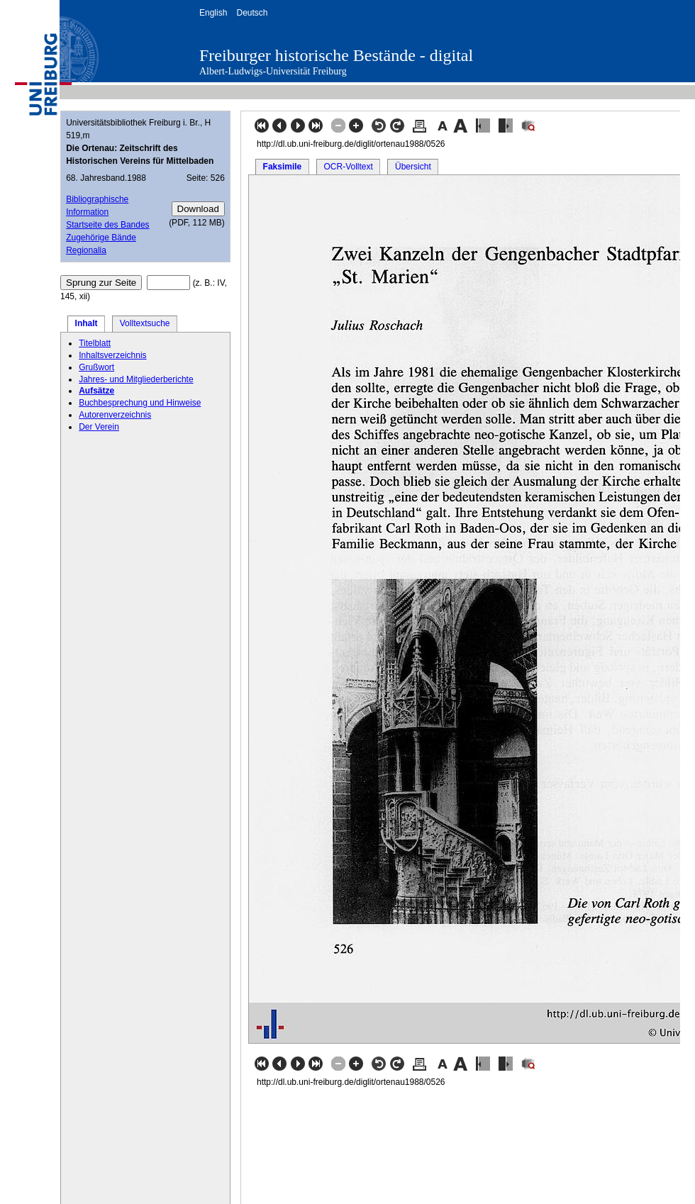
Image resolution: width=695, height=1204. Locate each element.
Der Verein (99, 427)
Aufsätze (96, 391)
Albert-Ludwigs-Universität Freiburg (273, 71)
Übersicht (413, 167)
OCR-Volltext (347, 167)
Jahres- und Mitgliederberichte (136, 379)
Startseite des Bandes (107, 225)
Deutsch (251, 13)
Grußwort (96, 367)
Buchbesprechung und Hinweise (140, 403)
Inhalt (86, 323)
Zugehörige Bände (101, 238)
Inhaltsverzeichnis (112, 355)
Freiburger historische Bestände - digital (336, 55)
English (213, 13)
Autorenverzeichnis (115, 415)
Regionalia (86, 250)
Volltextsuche (145, 323)
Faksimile (282, 167)
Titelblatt (95, 343)
